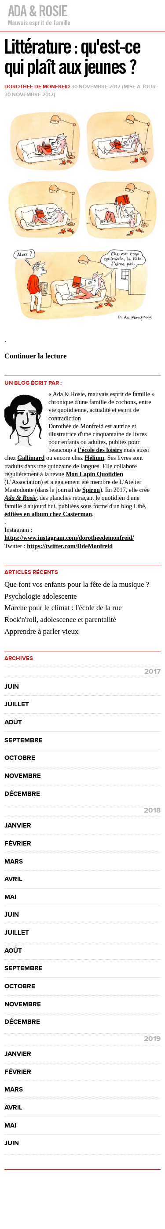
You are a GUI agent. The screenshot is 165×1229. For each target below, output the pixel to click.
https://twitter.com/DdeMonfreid (70, 546)
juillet (16, 704)
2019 (152, 1039)
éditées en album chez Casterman (48, 514)
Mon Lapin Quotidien (94, 474)
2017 (152, 671)
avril (13, 879)
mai (10, 897)
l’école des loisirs (100, 450)
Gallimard (30, 458)
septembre (23, 740)
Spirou (91, 490)
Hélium (94, 458)
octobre (19, 758)
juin (11, 687)
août (13, 722)
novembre (22, 776)
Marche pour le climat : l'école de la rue (63, 608)
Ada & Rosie (37, 11)
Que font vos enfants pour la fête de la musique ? (76, 584)
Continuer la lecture (35, 356)
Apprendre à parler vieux (41, 631)
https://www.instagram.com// (69, 538)
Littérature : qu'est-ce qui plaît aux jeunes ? (72, 56)
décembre (22, 794)
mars (13, 861)
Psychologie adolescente (40, 596)
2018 (152, 810)
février (17, 843)
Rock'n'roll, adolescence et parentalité (60, 619)
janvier (17, 825)
